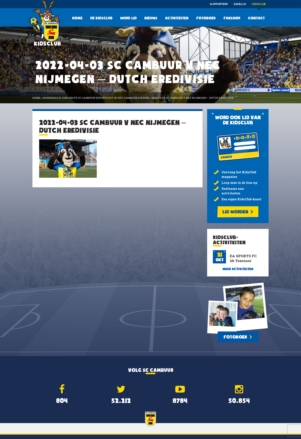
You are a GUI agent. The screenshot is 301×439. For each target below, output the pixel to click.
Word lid (128, 18)
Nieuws (150, 18)
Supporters (219, 4)
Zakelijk (240, 4)
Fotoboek (206, 18)
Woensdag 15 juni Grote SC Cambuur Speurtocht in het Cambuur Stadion (96, 97)
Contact (256, 18)
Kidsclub (259, 5)
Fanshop (231, 18)
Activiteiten (177, 18)
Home (77, 18)
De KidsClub (101, 18)
